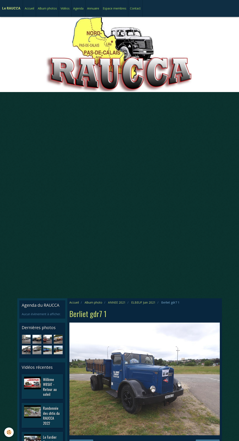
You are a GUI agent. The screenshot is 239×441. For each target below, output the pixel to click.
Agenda (78, 8)
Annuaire (93, 8)
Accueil (29, 8)
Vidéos (65, 8)
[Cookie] (9, 432)
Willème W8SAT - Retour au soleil (50, 387)
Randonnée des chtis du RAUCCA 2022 (51, 416)
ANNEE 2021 (117, 302)
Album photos (47, 8)
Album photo (93, 302)
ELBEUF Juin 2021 (143, 302)
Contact (135, 8)
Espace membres (114, 8)
